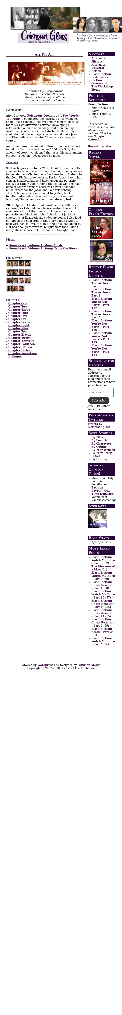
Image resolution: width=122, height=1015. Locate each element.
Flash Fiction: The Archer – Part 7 (101, 314)
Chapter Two (17, 306)
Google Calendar (96, 138)
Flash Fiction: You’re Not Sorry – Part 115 (101, 337)
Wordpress (45, 665)
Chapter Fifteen (20, 347)
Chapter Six (17, 319)
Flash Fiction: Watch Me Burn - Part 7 (103, 641)
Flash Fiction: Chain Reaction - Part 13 (103, 603)
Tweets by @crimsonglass (99, 425)
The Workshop (102, 86)
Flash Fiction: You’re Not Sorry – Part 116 (101, 325)
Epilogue (15, 356)
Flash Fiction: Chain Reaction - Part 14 (103, 613)
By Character (101, 443)
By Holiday (99, 459)
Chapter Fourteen (21, 344)
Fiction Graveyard (99, 82)
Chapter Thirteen (21, 340)
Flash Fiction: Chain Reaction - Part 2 (103, 622)
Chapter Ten (17, 331)
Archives (101, 77)
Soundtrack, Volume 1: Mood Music (36, 245)
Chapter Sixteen (20, 350)
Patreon (97, 487)
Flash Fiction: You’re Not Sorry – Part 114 (101, 350)
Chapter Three (19, 309)
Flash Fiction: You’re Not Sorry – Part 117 (101, 303)
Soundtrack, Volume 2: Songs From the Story (43, 248)
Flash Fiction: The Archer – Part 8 (101, 292)
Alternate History (98, 60)
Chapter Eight (18, 325)
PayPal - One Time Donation (102, 492)
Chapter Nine (18, 328)
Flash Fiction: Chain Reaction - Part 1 (103, 585)
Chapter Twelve (19, 337)
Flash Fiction (101, 74)
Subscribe (98, 400)
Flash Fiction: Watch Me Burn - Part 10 (103, 594)
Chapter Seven (19, 322)
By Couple (99, 446)
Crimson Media (89, 665)
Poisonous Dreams (41, 115)
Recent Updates (100, 146)
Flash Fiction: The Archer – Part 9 (101, 283)
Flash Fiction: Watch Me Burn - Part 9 (103, 575)
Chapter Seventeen (22, 353)
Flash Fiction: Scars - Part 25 (102, 630)
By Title (97, 437)
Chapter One (17, 303)
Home (95, 89)
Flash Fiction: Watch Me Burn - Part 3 (103, 560)
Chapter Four (18, 312)
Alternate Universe (98, 66)
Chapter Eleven (19, 334)
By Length (99, 440)
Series (96, 70)
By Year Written (103, 449)
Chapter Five (18, 315)
